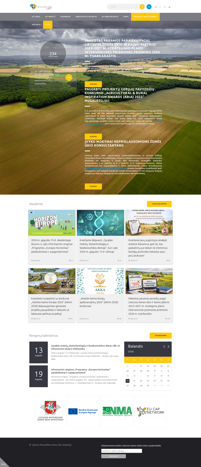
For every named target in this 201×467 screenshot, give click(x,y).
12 (168, 371)
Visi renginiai (161, 335)
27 (128, 386)
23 (148, 381)
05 (168, 366)
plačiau (93, 84)
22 (141, 381)
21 (134, 381)
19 (168, 376)
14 (134, 376)
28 (134, 386)
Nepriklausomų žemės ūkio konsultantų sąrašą (106, 168)
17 (154, 376)
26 (168, 381)
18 (161, 376)
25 (161, 381)
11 (161, 371)
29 (141, 386)
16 (148, 376)
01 (141, 366)
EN (160, 7)
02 (148, 366)
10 (155, 371)
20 (128, 381)
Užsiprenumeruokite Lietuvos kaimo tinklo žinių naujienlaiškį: (131, 446)
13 (127, 376)
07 (134, 371)
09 (148, 371)
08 (141, 371)
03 (155, 366)
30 (148, 386)
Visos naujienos (159, 204)
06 (128, 371)
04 (161, 366)
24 (155, 381)
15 (141, 376)
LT (156, 7)
